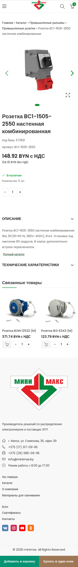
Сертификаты (11, 513)
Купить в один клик (58, 561)
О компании (10, 489)
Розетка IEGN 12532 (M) (19, 330)
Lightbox (68, 95)
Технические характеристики (30, 265)
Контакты (8, 519)
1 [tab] (37, 105)
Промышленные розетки (18, 28)
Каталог (21, 23)
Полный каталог (14, 254)
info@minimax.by (21, 459)
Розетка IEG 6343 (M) (57, 330)
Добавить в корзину (19, 561)
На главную (10, 477)
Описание (11, 218)
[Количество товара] (12, 192)
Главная (7, 23)
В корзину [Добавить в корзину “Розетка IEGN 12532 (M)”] (7, 344)
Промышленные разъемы (47, 23)
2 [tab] (42, 105)
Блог (5, 507)
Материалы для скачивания (21, 495)
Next (72, 72)
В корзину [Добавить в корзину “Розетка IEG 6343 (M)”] (46, 344)
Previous (6, 72)
